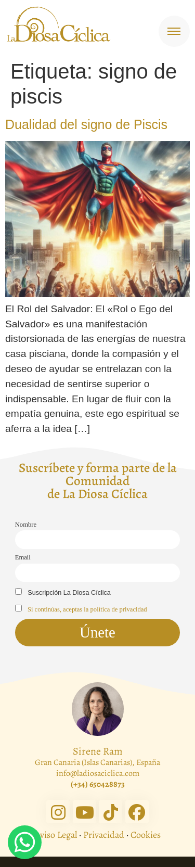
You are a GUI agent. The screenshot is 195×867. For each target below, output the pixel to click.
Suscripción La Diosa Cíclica (63, 592)
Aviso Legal (55, 834)
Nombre (25, 524)
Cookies (146, 834)
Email (23, 557)
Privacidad (103, 834)
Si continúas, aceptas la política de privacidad (87, 609)
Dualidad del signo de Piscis (86, 124)
